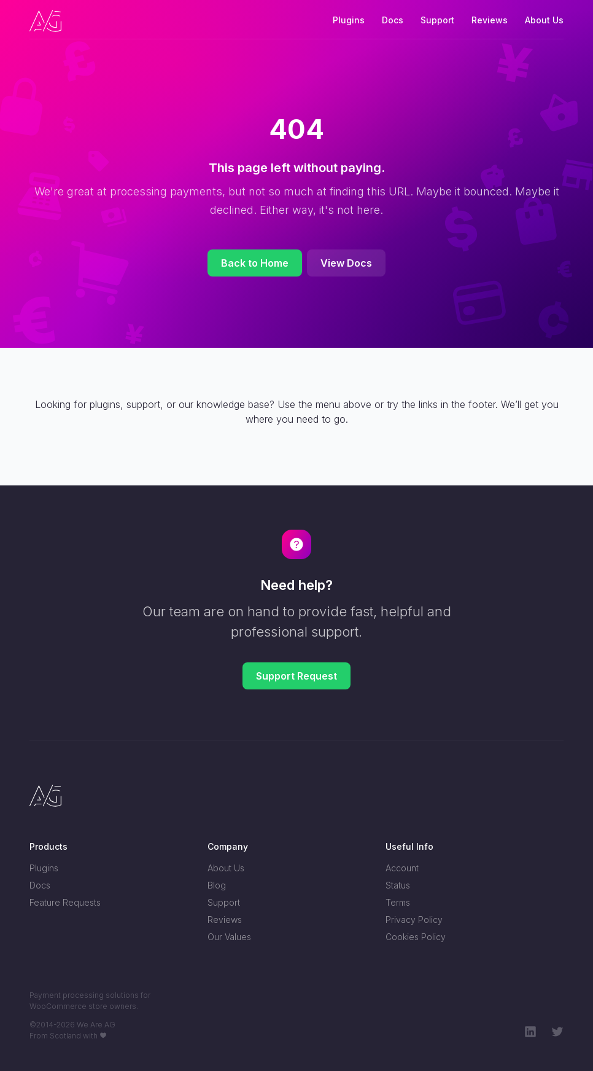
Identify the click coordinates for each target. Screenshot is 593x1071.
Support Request (296, 676)
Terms (398, 902)
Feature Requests (65, 902)
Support (437, 20)
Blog (216, 885)
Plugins (349, 20)
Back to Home (255, 263)
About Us (544, 20)
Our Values (229, 937)
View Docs (346, 263)
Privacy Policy (414, 919)
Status (398, 885)
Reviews (489, 20)
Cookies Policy (416, 937)
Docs (392, 20)
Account (402, 868)
